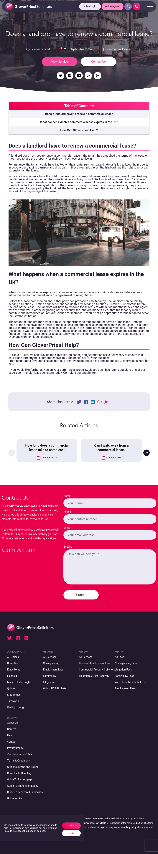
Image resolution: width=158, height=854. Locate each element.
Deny (71, 833)
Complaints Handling (19, 773)
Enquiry (67, 546)
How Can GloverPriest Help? (79, 130)
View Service (59, 61)
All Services (49, 656)
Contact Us (98, 61)
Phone (67, 512)
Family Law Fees (124, 675)
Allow (71, 825)
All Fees (119, 656)
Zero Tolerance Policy (19, 754)
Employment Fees (125, 688)
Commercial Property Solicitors (97, 669)
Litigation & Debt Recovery (94, 675)
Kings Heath (14, 669)
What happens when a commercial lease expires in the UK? (79, 122)
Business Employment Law (94, 663)
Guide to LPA (14, 798)
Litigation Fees (123, 669)
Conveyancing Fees (126, 663)
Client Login (90, 6)
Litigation (48, 682)
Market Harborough (18, 682)
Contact (11, 741)
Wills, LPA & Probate (54, 688)
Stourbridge (14, 694)
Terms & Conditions (18, 760)
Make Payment (112, 6)
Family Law (49, 675)
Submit (81, 595)
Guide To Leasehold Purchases (25, 792)
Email (66, 527)
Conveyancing (51, 663)
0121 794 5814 (18, 550)
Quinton (11, 688)
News (10, 735)
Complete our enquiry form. (81, 372)
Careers (11, 729)
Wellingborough (16, 707)
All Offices (13, 656)
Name (66, 496)
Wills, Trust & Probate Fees (130, 682)
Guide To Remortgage (19, 779)
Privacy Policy (15, 747)
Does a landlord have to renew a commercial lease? (79, 114)
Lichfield (12, 675)
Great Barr (13, 663)
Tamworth (13, 701)
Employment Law (53, 669)
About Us (12, 722)
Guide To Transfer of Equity (22, 785)
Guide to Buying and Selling (23, 766)
